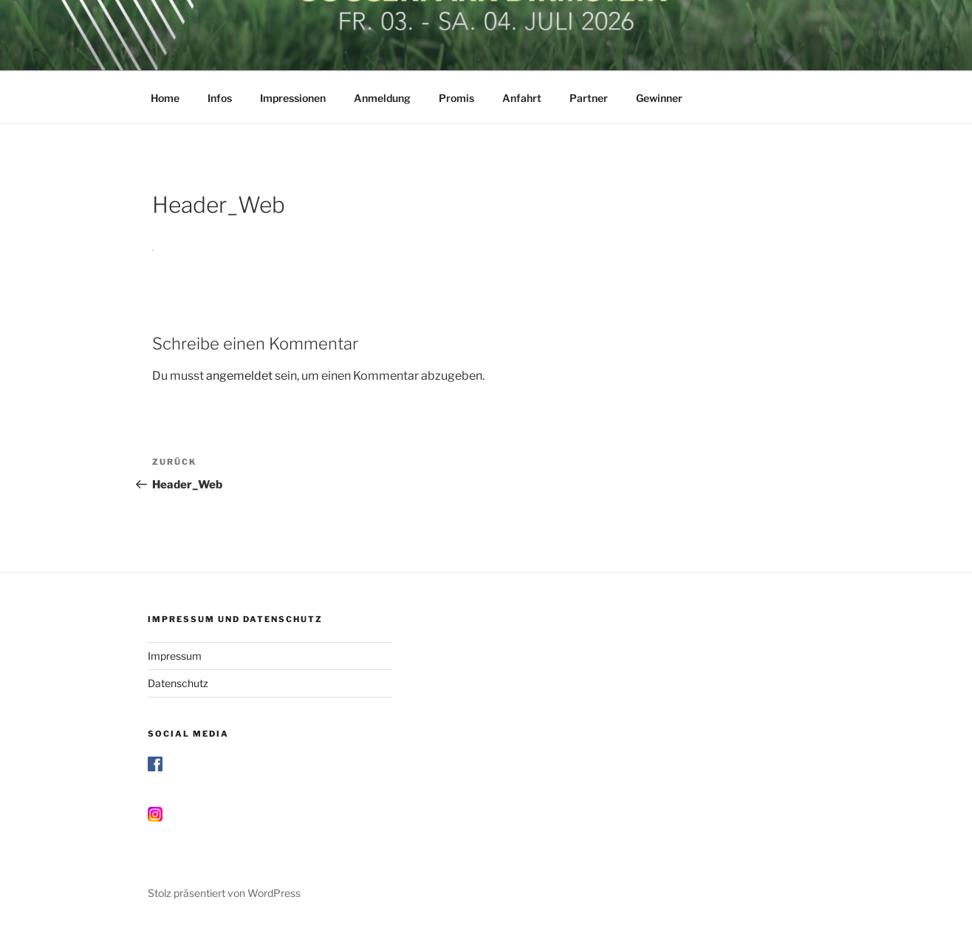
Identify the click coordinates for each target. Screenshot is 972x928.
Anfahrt (521, 98)
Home (165, 98)
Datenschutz (178, 683)
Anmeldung (382, 98)
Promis (456, 98)
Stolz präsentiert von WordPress (224, 893)
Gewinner (659, 98)
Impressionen (293, 98)
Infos (220, 98)
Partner (588, 98)
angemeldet (239, 376)
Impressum (175, 655)
